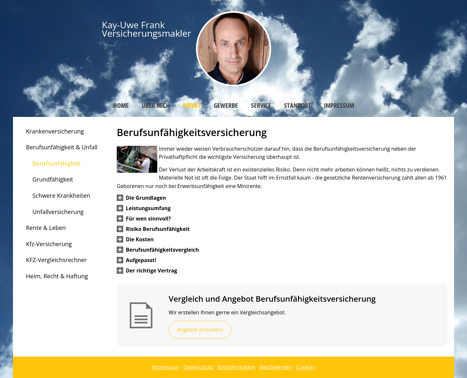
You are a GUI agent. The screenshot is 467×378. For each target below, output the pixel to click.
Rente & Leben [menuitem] (46, 228)
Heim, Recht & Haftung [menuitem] (57, 276)
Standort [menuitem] (297, 105)
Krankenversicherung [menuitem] (55, 131)
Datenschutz (198, 367)
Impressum (165, 367)
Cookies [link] (305, 367)
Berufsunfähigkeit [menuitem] (56, 163)
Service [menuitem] (261, 105)
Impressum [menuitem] (339, 105)
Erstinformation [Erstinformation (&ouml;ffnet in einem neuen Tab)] (237, 367)
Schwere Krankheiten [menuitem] (61, 195)
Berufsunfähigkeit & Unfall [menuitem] (62, 147)
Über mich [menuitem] (156, 105)
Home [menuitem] (121, 105)
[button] (146, 197)
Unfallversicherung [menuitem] (58, 212)
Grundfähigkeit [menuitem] (52, 179)
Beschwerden (275, 367)
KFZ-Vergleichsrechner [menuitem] (56, 260)
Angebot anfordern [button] (200, 329)
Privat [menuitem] (192, 105)
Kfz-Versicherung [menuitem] (49, 244)
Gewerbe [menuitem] (226, 105)
